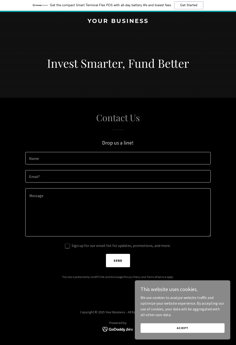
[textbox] (117, 158)
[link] (118, 21)
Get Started (188, 5)
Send (118, 260)
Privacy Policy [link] (132, 277)
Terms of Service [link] (156, 277)
